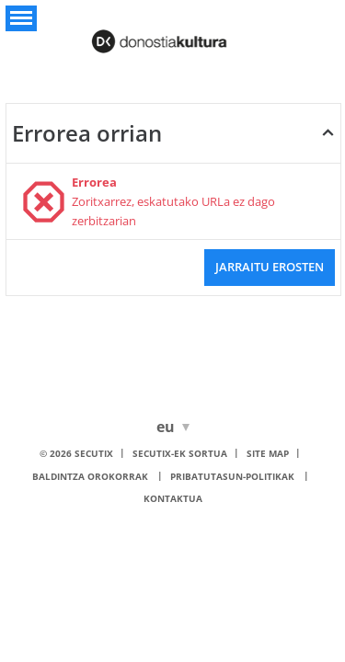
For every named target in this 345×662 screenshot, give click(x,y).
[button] (21, 18)
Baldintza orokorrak (90, 476)
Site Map (268, 453)
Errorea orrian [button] (87, 133)
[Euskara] (169, 427)
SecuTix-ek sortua (179, 453)
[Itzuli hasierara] (173, 36)
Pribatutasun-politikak (232, 476)
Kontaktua (173, 498)
